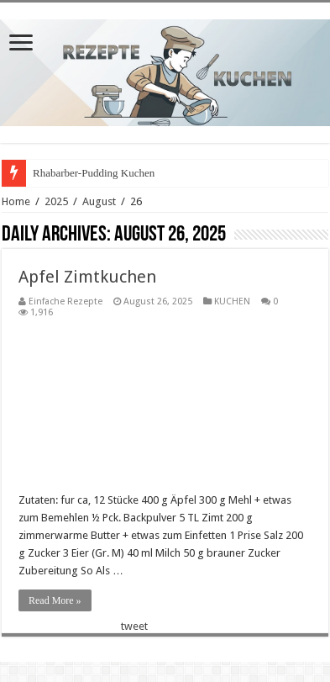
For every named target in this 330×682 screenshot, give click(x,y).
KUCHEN (232, 301)
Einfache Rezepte (65, 301)
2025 (56, 201)
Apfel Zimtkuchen (87, 277)
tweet (134, 626)
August (99, 201)
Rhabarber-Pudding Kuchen (94, 173)
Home (16, 201)
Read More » (55, 600)
